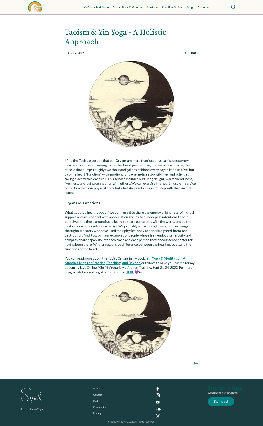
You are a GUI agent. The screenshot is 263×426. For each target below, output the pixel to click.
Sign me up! (221, 401)
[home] (43, 7)
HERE (130, 272)
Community (99, 407)
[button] (95, 7)
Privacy (97, 413)
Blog (190, 7)
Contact (97, 394)
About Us (98, 388)
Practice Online (172, 7)
